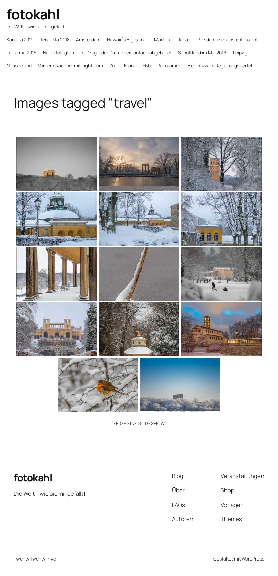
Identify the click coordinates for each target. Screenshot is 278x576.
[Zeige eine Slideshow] (139, 423)
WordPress (253, 558)
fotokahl (33, 14)
